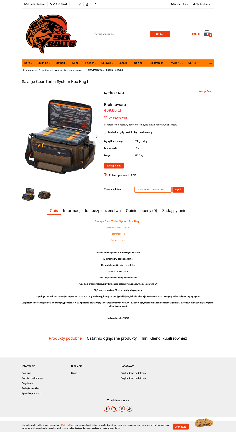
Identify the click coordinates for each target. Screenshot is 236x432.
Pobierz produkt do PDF (120, 175)
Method (61, 63)
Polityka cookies (30, 388)
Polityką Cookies (69, 425)
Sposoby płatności (31, 393)
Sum (76, 63)
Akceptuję (180, 426)
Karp (28, 63)
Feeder (90, 63)
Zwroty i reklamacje (32, 378)
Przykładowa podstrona (133, 373)
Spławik (107, 63)
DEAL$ (193, 63)
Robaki (123, 63)
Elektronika (158, 63)
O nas (74, 373)
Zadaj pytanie (114, 165)
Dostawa (26, 373)
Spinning (44, 63)
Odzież (139, 63)
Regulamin (27, 383)
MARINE (177, 63)
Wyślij (178, 189)
